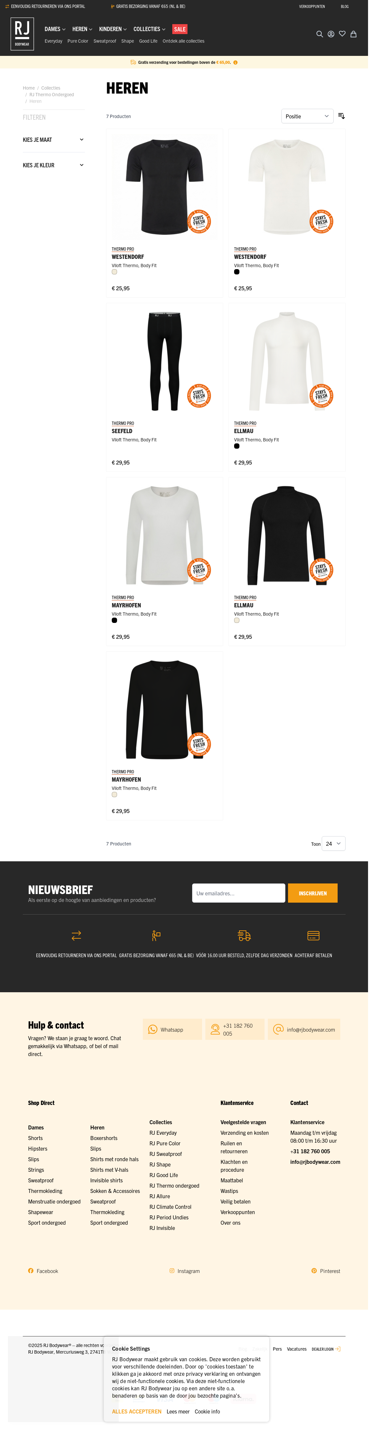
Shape (127, 41)
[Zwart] (236, 271)
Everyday (53, 41)
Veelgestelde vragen (243, 1122)
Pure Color (77, 41)
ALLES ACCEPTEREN (137, 1411)
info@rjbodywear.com (315, 1161)
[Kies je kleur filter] (54, 165)
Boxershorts (103, 1137)
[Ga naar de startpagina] (22, 34)
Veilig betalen (236, 1201)
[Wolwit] (114, 271)
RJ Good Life (163, 1174)
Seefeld (122, 430)
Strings (36, 1169)
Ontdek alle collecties (183, 41)
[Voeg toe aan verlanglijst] (342, 33)
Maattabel (232, 1180)
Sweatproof (105, 41)
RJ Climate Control (170, 1206)
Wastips (229, 1190)
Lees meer (178, 1411)
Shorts (35, 1137)
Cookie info (207, 1411)
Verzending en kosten (245, 1132)
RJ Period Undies (168, 1217)
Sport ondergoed (47, 1222)
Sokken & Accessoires (115, 1190)
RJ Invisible (162, 1227)
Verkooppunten (238, 1211)
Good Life (148, 41)
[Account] (331, 34)
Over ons (230, 1222)
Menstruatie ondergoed (54, 1201)
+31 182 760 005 (310, 1151)
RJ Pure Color (165, 1143)
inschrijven (313, 893)
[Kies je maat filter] (54, 139)
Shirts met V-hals (109, 1169)
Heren (97, 1127)
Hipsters (37, 1148)
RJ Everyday (163, 1132)
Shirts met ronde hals (114, 1159)
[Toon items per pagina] (334, 843)
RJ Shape (160, 1164)
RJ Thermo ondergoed (174, 1185)
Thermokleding (45, 1190)
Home (29, 88)
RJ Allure (159, 1196)
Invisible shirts (106, 1180)
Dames (36, 1127)
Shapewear (40, 1211)
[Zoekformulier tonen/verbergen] (320, 34)
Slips (33, 1159)
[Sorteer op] (307, 116)
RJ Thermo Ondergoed (51, 94)
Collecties (50, 88)
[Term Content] (235, 62)
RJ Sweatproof (165, 1153)
